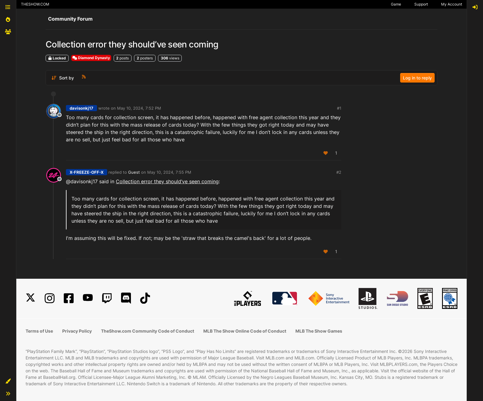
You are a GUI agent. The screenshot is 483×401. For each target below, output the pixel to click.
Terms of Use (39, 331)
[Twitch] (107, 298)
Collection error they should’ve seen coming (167, 181)
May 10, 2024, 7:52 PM (139, 108)
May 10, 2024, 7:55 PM (169, 172)
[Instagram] (50, 298)
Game (396, 4)
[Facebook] (69, 298)
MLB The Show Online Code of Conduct (244, 331)
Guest (134, 172)
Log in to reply (417, 77)
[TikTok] (145, 298)
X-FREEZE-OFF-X (87, 172)
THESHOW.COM (35, 4)
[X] (30, 298)
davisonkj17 (81, 108)
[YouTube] (88, 298)
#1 (339, 108)
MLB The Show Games (318, 331)
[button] (8, 381)
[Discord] (126, 298)
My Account (451, 4)
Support (421, 4)
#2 (338, 172)
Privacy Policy (77, 331)
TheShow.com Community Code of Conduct (147, 331)
